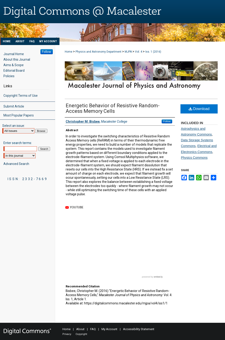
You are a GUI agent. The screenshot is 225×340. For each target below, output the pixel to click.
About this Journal (16, 59)
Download (199, 109)
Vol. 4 (138, 51)
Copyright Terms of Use (20, 95)
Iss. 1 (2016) (153, 51)
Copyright (81, 334)
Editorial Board (14, 70)
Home (68, 51)
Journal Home (13, 54)
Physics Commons (194, 157)
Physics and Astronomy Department (98, 51)
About (80, 329)
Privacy (66, 334)
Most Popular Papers (18, 115)
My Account (109, 329)
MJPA (128, 51)
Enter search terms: (17, 143)
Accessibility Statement (138, 329)
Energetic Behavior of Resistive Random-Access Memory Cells (113, 108)
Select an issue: (13, 126)
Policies (8, 76)
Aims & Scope (13, 65)
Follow (167, 121)
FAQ (93, 329)
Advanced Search (16, 164)
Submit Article (13, 106)
